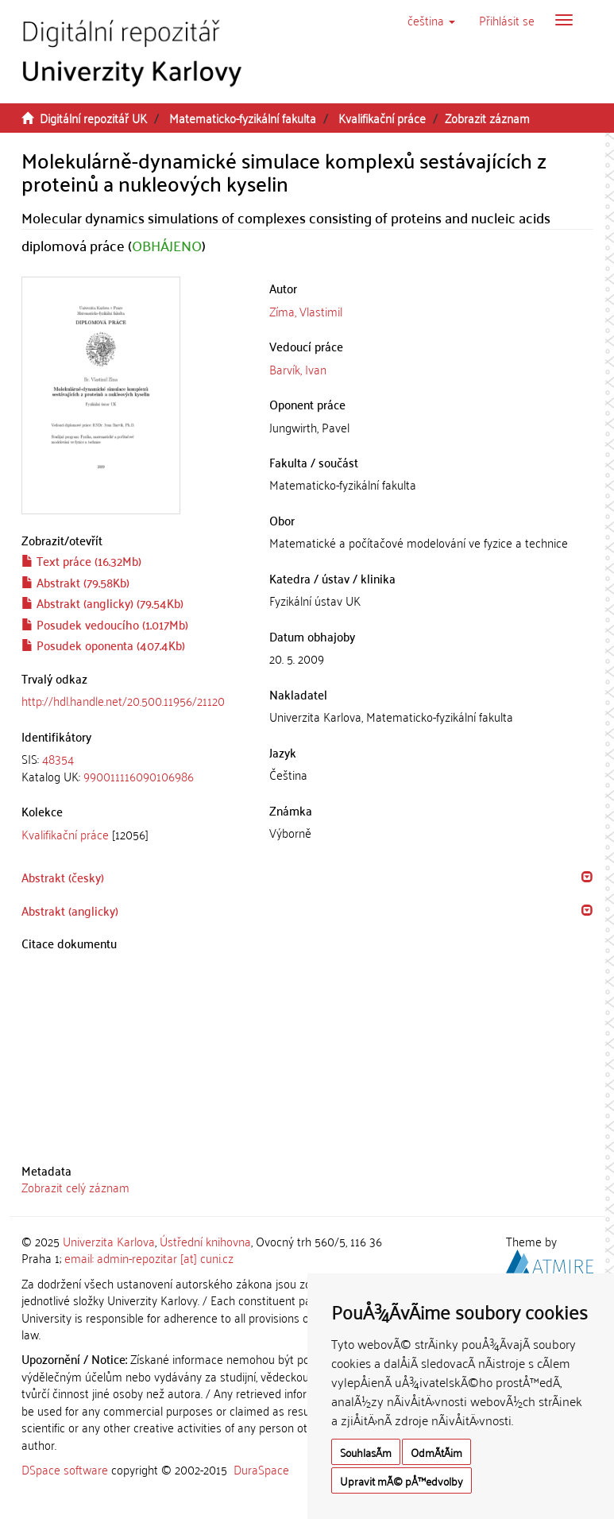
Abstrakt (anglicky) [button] (69, 910)
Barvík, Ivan (297, 369)
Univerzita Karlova (109, 1241)
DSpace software (64, 1469)
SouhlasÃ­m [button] (366, 1452)
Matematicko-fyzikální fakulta (242, 118)
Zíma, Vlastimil (305, 311)
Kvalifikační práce (382, 118)
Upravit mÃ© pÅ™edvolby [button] (401, 1480)
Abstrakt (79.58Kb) (75, 582)
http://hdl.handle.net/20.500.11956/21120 (123, 700)
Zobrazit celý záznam (75, 1187)
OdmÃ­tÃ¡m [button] (436, 1452)
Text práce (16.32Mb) (81, 560)
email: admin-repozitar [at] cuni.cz (149, 1257)
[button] (431, 20)
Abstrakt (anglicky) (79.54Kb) (102, 602)
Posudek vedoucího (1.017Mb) (104, 624)
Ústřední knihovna (205, 1241)
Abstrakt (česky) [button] (62, 877)
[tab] (133, 767)
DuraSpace (261, 1469)
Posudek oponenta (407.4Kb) (103, 645)
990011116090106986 (138, 776)
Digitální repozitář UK (93, 118)
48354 (58, 758)
